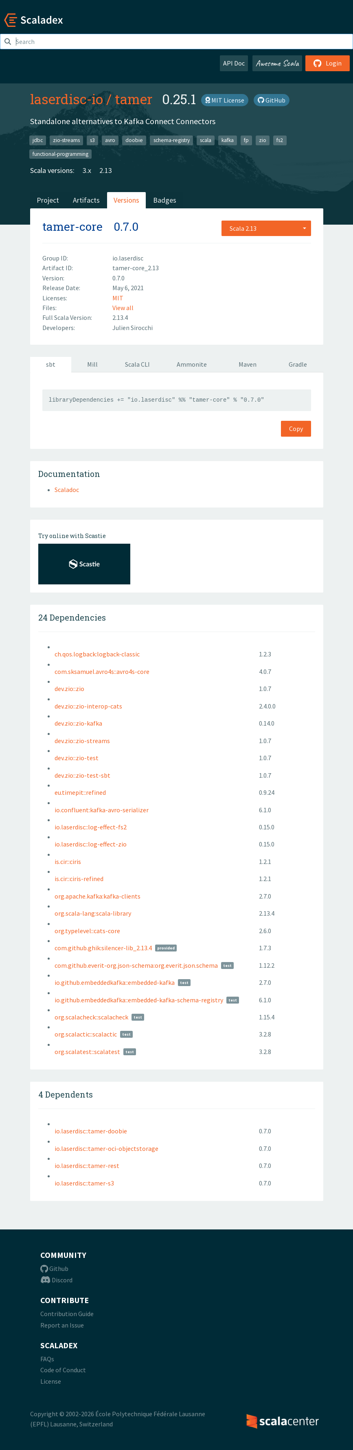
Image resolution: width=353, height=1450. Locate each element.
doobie (134, 140)
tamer (133, 99)
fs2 (279, 140)
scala (205, 140)
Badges (164, 200)
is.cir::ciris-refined (79, 879)
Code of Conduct (63, 1370)
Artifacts (86, 200)
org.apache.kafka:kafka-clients (97, 896)
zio (262, 140)
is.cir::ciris (68, 861)
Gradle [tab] (298, 364)
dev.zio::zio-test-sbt (82, 775)
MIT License (224, 100)
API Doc (234, 63)
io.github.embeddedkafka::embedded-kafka (115, 982)
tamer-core (72, 226)
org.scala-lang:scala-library (93, 913)
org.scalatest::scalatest (87, 1052)
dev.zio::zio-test (77, 758)
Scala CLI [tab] (137, 364)
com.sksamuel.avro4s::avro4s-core (102, 671)
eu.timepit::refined (80, 792)
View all (123, 308)
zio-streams (66, 140)
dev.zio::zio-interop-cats (88, 706)
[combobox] (266, 228)
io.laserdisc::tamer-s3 (84, 1183)
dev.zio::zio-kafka (78, 723)
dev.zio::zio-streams (82, 741)
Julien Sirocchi (132, 328)
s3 (92, 140)
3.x (87, 170)
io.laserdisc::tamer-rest (87, 1165)
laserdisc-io (66, 99)
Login (328, 63)
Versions (126, 200)
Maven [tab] (248, 364)
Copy (296, 428)
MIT (117, 298)
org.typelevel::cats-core (87, 931)
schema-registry (171, 140)
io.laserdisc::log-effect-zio (91, 844)
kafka (227, 140)
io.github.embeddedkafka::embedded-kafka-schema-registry (139, 1000)
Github (54, 1268)
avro (110, 140)
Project (48, 200)
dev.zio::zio (69, 689)
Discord (56, 1280)
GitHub (271, 100)
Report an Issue (62, 1325)
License (50, 1381)
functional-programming (60, 153)
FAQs (47, 1359)
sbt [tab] (50, 364)
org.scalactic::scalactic (86, 1034)
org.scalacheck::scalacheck (91, 1017)
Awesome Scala (277, 63)
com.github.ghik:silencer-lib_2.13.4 (103, 948)
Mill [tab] (92, 364)
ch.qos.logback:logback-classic (97, 654)
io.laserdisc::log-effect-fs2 (91, 827)
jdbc (38, 140)
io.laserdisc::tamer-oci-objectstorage (106, 1148)
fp (246, 140)
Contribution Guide (67, 1314)
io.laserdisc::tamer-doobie (91, 1131)
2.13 (105, 170)
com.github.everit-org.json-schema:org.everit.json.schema (136, 965)
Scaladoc (67, 490)
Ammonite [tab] (192, 364)
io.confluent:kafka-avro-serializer (102, 810)
